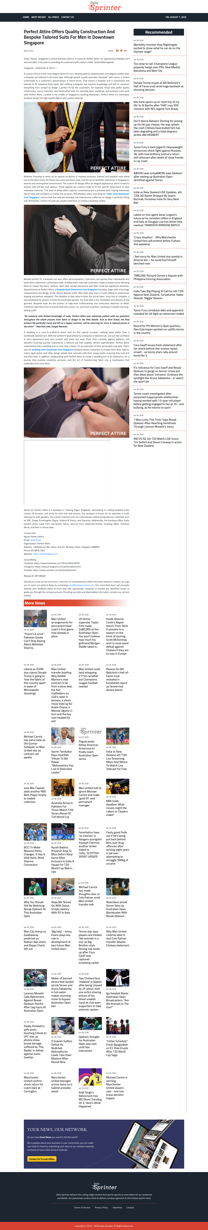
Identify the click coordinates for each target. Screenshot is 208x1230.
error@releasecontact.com (81, 585)
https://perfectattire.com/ (45, 554)
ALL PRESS (53, 17)
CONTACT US (67, 17)
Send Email (35, 540)
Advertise (117, 1207)
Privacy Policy (101, 1207)
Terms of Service (82, 1207)
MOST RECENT (38, 17)
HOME (26, 17)
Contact (130, 1207)
